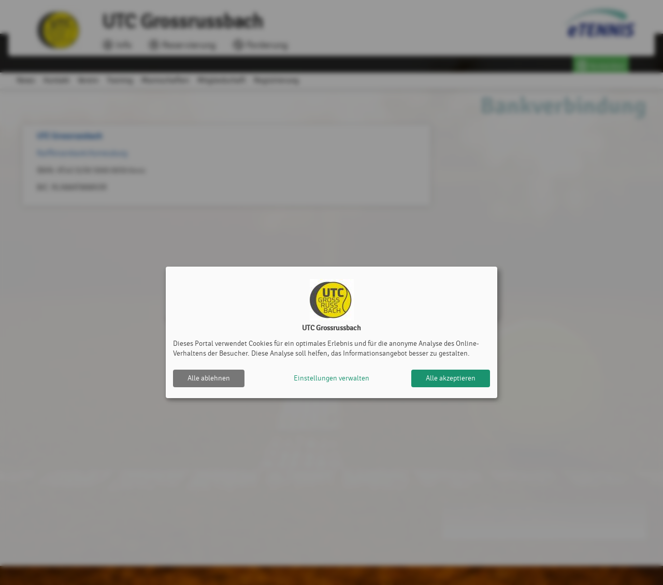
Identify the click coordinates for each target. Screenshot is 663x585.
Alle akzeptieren (450, 378)
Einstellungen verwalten (331, 378)
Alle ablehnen (209, 378)
